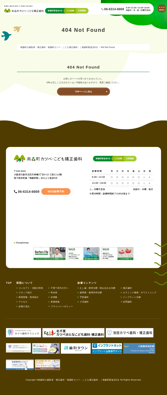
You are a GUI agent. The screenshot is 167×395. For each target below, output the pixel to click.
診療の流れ (24, 306)
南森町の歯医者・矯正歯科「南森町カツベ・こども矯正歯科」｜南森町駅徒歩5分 (59, 47)
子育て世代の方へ (60, 288)
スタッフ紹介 (25, 292)
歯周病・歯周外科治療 (91, 292)
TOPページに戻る (83, 92)
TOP (9, 283)
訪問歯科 (127, 302)
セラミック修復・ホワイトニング (139, 292)
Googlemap (22, 243)
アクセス (23, 302)
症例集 (54, 297)
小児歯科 (84, 302)
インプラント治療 (132, 297)
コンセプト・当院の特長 (31, 288)
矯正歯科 (127, 288)
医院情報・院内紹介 (29, 297)
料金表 (54, 292)
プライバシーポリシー (62, 306)
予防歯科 (84, 297)
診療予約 (56, 191)
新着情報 (55, 302)
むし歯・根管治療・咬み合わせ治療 (97, 288)
